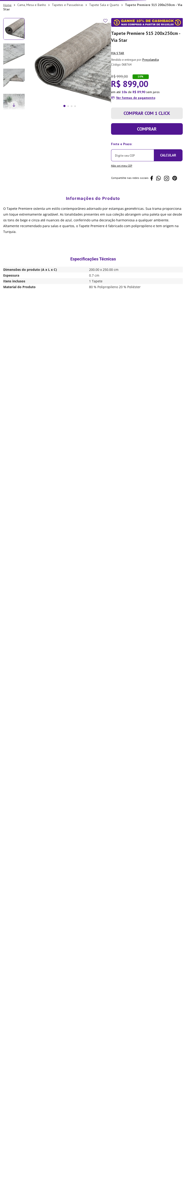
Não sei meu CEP (121, 165)
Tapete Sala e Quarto (104, 5)
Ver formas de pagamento (135, 98)
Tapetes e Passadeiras (67, 5)
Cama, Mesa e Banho (31, 5)
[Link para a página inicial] (7, 5)
